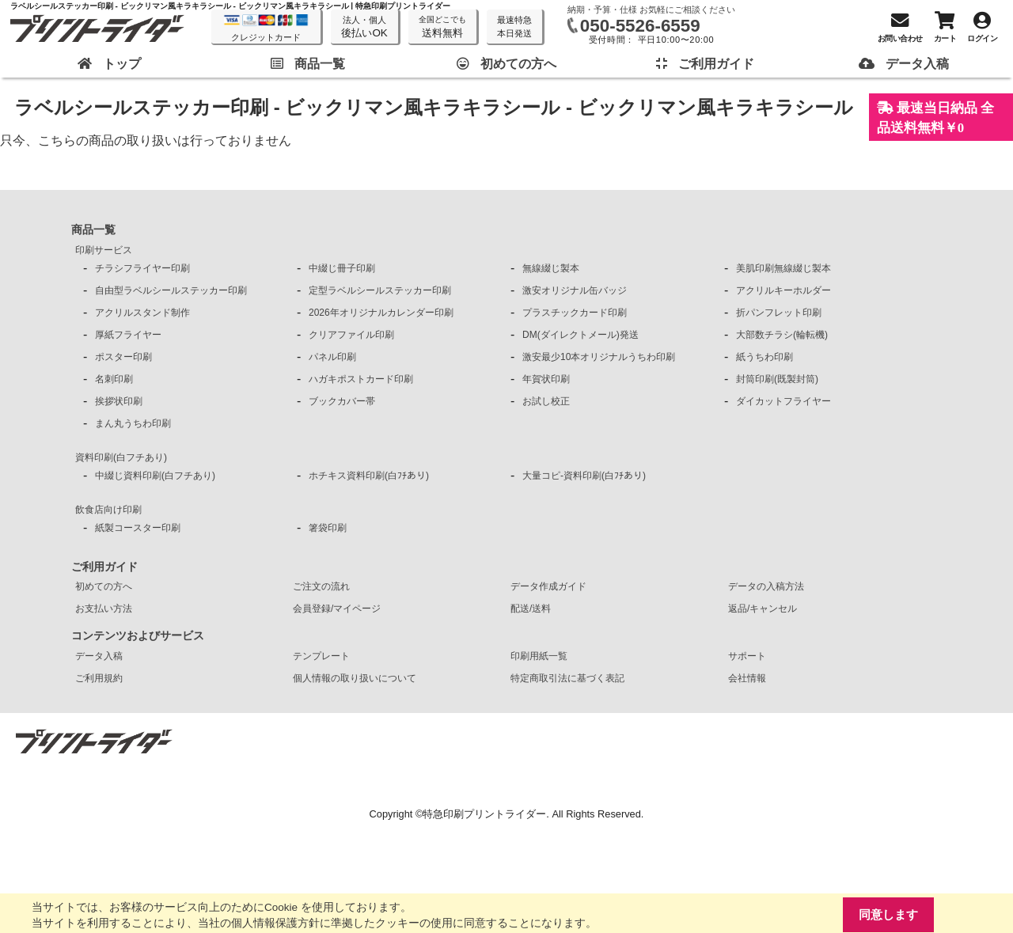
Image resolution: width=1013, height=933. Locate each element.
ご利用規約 (99, 678)
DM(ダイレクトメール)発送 (580, 334)
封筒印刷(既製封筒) (777, 379)
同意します (888, 914)
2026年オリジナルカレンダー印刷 (381, 312)
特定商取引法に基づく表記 (567, 678)
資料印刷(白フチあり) (121, 457)
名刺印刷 (114, 379)
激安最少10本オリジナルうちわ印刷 (598, 356)
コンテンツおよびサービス (137, 635)
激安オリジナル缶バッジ (574, 290)
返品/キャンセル (762, 608)
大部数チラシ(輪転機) (782, 334)
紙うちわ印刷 (764, 356)
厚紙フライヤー (128, 334)
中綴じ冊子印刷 (342, 268)
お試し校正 (546, 401)
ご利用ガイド (104, 566)
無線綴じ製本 (550, 268)
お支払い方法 (103, 608)
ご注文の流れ (321, 586)
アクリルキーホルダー (783, 290)
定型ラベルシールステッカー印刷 (380, 290)
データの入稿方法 (766, 586)
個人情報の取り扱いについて (354, 678)
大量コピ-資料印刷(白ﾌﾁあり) (584, 475)
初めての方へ (103, 586)
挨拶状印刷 (118, 401)
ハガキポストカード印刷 (361, 379)
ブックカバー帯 (342, 401)
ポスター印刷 (123, 356)
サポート (747, 656)
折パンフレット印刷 (778, 312)
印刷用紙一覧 (538, 656)
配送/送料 (530, 608)
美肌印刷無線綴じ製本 (783, 268)
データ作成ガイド (548, 586)
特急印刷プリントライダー (484, 814)
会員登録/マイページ (337, 608)
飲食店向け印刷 (108, 509)
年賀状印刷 (546, 379)
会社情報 (747, 678)
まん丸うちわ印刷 (133, 423)
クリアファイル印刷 (351, 334)
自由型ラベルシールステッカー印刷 (171, 290)
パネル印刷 (332, 356)
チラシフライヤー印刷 (142, 268)
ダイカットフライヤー (783, 401)
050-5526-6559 (640, 26)
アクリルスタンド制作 (142, 312)
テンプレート (321, 656)
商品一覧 (93, 229)
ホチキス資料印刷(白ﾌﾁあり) (369, 475)
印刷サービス (103, 250)
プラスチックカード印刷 (574, 312)
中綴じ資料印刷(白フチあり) (155, 475)
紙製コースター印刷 (137, 527)
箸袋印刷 (328, 527)
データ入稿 (99, 656)
